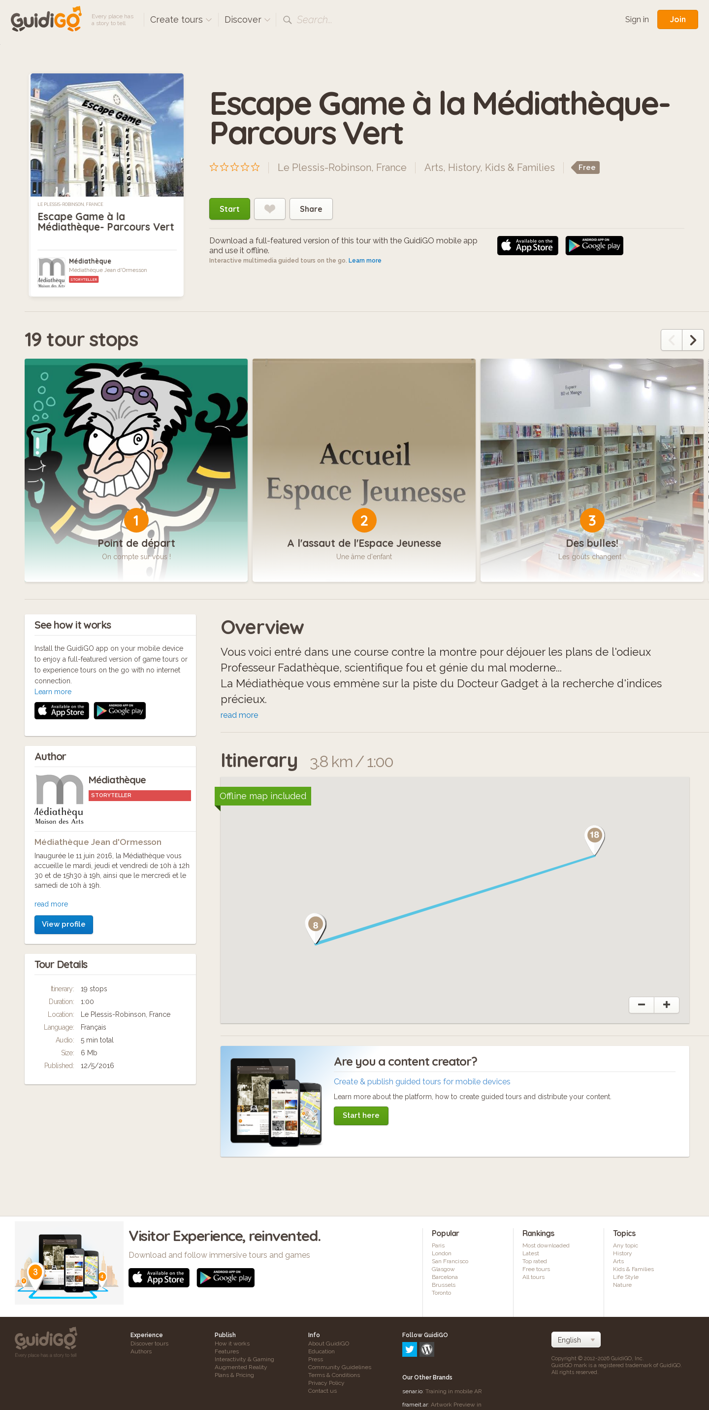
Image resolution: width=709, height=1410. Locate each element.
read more (51, 772)
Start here (361, 1115)
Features (227, 1351)
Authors (141, 1351)
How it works (232, 1343)
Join (678, 19)
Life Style (626, 1277)
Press (315, 1359)
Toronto (441, 1292)
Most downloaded (546, 1245)
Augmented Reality (241, 1367)
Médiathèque (90, 261)
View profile (64, 792)
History (464, 167)
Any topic (625, 1245)
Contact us (322, 1390)
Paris (438, 1245)
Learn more (365, 260)
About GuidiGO (328, 1343)
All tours (533, 1277)
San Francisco (450, 1261)
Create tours (181, 19)
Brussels (443, 1284)
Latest (530, 1253)
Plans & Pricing (234, 1375)
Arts (433, 167)
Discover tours (149, 1343)
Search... (314, 20)
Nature (622, 1284)
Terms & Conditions (334, 1375)
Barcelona (445, 1277)
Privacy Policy (326, 1382)
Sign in (637, 19)
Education (321, 1351)
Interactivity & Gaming (244, 1359)
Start (230, 209)
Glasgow (443, 1269)
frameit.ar (415, 1362)
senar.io (412, 1348)
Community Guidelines (339, 1367)
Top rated (534, 1261)
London (441, 1253)
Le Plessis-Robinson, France (70, 204)
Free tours (536, 1269)
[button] (315, 929)
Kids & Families (520, 167)
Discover (248, 19)
